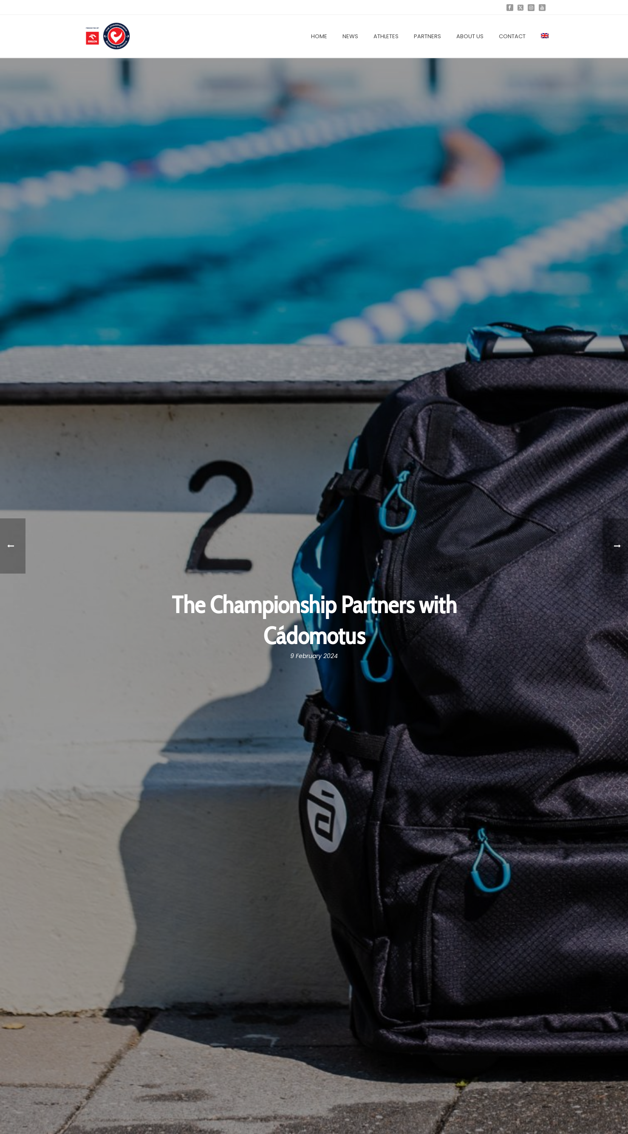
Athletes (386, 36)
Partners (427, 36)
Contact (512, 36)
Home (319, 36)
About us (470, 36)
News (350, 36)
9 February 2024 (314, 656)
